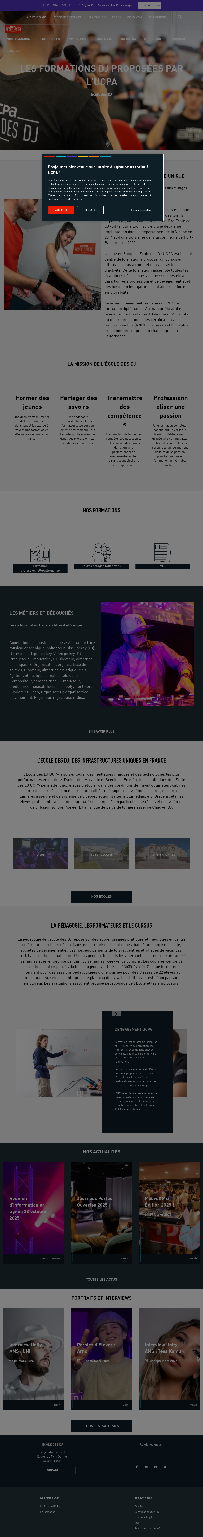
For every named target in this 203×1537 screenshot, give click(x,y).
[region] (103, 187)
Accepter (61, 210)
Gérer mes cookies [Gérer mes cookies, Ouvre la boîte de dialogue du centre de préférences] (141, 210)
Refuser (90, 210)
